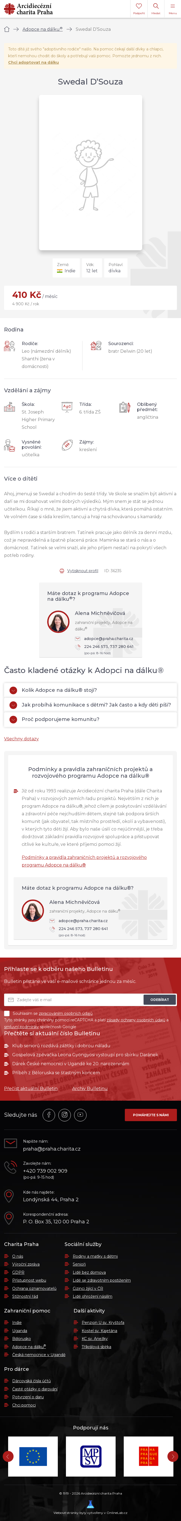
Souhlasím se (48, 1013)
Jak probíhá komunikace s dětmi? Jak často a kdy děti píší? (90, 705)
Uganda (19, 1330)
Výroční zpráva (26, 1264)
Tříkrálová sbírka (96, 1346)
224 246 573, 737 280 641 (106, 650)
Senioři (79, 1264)
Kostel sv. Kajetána (99, 1330)
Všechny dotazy (21, 738)
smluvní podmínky (21, 1026)
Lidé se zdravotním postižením (102, 1280)
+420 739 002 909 (45, 1171)
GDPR (18, 1272)
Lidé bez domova (89, 1272)
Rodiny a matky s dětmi (95, 1256)
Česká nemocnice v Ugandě (38, 1354)
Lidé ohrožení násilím (92, 1296)
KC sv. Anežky (95, 1338)
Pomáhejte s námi (151, 1115)
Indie (17, 1322)
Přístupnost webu (29, 1280)
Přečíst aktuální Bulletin (31, 1088)
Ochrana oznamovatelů (34, 1288)
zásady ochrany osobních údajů (136, 1020)
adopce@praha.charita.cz (104, 638)
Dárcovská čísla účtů (31, 1380)
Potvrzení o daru (28, 1397)
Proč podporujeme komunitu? (54, 719)
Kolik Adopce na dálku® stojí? (53, 690)
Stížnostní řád (25, 1296)
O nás (17, 1256)
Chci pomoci (24, 1405)
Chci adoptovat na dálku (33, 62)
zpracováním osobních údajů (66, 1013)
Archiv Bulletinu (90, 1088)
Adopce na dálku (43, 29)
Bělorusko (21, 1338)
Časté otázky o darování (35, 1389)
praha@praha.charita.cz (52, 1149)
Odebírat (159, 1000)
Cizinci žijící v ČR (88, 1288)
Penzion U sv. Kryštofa (103, 1322)
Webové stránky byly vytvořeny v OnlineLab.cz (90, 1507)
